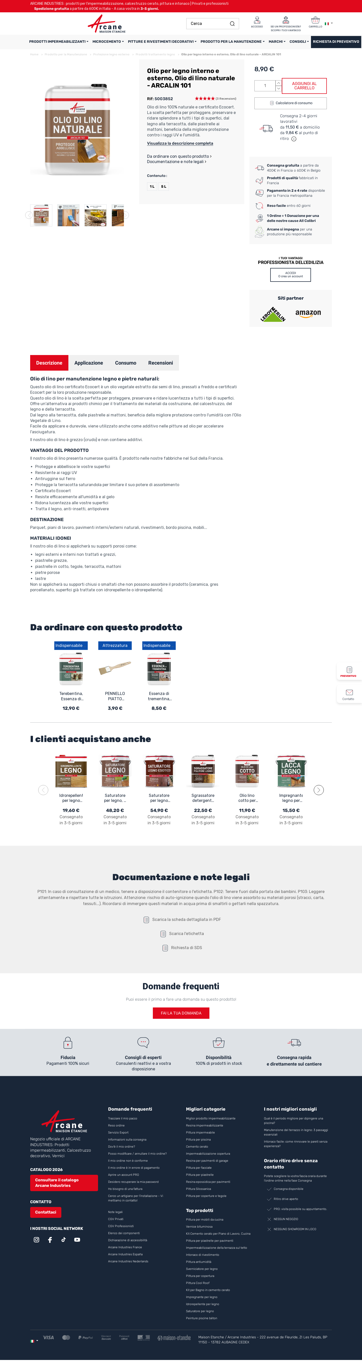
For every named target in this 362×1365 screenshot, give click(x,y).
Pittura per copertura (200, 1276)
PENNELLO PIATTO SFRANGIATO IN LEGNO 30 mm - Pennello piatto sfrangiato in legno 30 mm (115, 696)
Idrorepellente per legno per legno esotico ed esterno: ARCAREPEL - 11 (71, 798)
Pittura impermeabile (200, 1132)
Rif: (150, 98)
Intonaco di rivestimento (202, 1255)
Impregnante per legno (201, 1297)
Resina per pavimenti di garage (207, 1160)
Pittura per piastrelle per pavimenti (209, 1240)
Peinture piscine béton (201, 1318)
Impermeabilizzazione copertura (208, 1153)
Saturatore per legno (200, 1311)
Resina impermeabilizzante (204, 1125)
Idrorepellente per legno (202, 1304)
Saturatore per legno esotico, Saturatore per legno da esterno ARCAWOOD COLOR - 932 (159, 798)
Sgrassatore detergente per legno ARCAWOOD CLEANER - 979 (203, 798)
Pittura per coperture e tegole (206, 1196)
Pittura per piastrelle (200, 1175)
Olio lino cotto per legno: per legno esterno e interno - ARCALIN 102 (247, 798)
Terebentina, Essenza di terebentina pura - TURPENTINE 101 (71, 696)
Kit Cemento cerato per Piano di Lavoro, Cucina (218, 1233)
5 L (163, 186)
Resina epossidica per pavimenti (208, 1182)
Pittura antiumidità (198, 1262)
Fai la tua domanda (181, 1013)
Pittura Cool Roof (198, 1283)
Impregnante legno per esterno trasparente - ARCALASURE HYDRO (291, 798)
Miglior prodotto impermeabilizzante (211, 1118)
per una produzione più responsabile (289, 232)
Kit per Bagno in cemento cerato (208, 1290)
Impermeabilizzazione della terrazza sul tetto (216, 1248)
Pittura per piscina (198, 1139)
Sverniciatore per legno (202, 1269)
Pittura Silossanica (198, 1189)
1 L (152, 186)
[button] (215, 99)
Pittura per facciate (199, 1167)
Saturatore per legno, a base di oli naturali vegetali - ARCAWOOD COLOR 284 (115, 798)
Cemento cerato (197, 1146)
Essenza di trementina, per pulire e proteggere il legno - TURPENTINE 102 (159, 696)
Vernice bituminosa (199, 1226)
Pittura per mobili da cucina (204, 1219)
